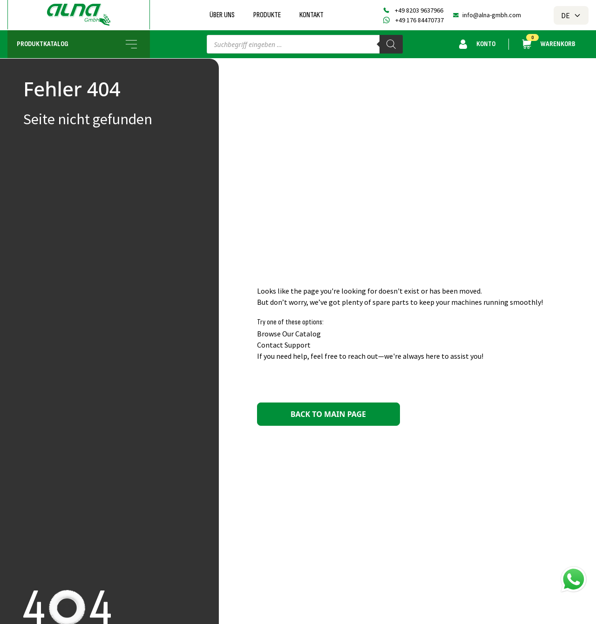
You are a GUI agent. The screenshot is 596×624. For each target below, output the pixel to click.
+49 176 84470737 (419, 20)
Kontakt (311, 15)
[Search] (391, 44)
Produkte (267, 15)
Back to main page (328, 414)
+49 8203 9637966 (419, 10)
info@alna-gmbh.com (491, 15)
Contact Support (284, 344)
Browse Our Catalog (289, 333)
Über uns (222, 15)
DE (571, 15)
